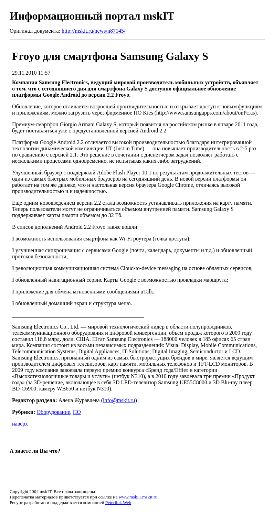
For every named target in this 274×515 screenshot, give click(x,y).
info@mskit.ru (119, 400)
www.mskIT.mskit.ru (138, 497)
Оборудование (53, 412)
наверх (20, 424)
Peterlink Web (118, 502)
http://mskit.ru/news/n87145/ (93, 31)
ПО (77, 412)
